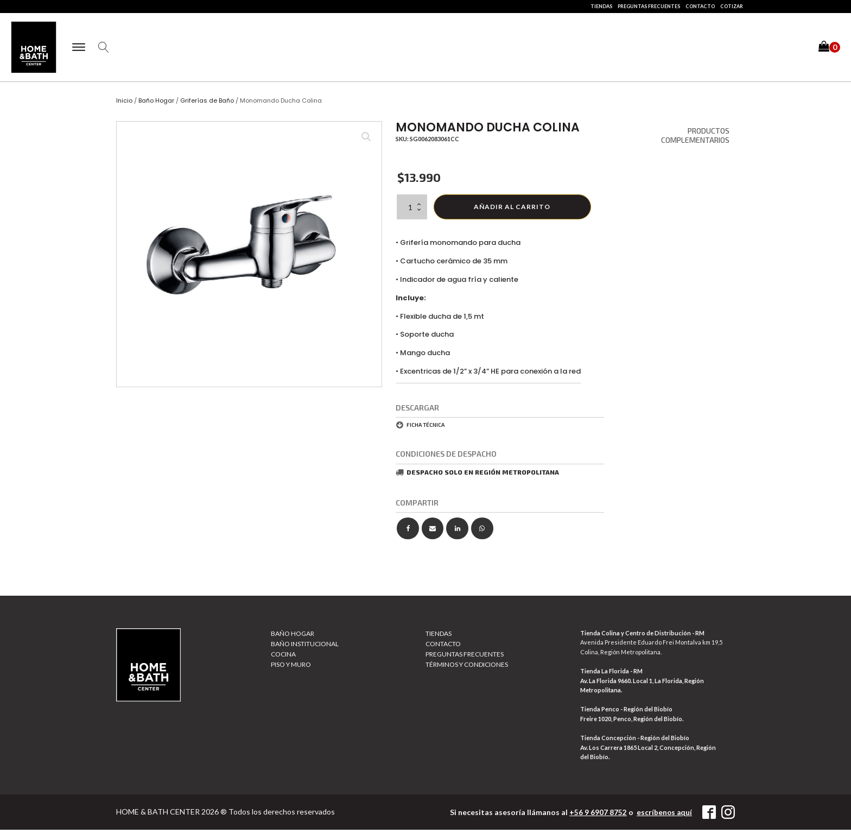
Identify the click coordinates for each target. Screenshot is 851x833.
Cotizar (731, 6)
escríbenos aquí (664, 816)
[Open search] (107, 49)
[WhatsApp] (482, 532)
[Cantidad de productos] (412, 210)
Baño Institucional (305, 647)
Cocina (283, 658)
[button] (829, 49)
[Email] (433, 532)
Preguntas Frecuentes (649, 6)
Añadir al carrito (512, 210)
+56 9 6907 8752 (597, 816)
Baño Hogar (156, 104)
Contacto (700, 6)
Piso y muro (291, 668)
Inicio (124, 104)
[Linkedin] (457, 532)
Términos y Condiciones (467, 668)
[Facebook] (408, 532)
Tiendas (601, 6)
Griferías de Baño (207, 104)
